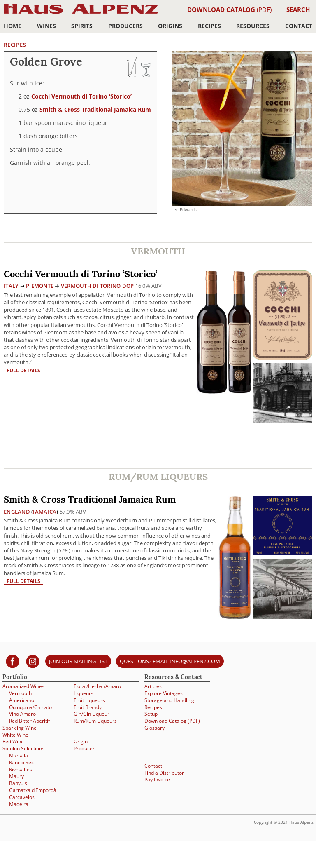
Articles (153, 686)
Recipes (209, 26)
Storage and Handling (169, 700)
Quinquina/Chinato (30, 707)
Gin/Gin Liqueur (91, 713)
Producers (125, 26)
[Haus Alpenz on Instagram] (32, 661)
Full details (23, 370)
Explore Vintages (163, 693)
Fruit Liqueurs (89, 700)
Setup (151, 713)
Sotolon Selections (23, 748)
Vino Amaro (22, 713)
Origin (81, 741)
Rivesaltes (20, 769)
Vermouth (20, 693)
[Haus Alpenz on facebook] (12, 661)
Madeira (18, 804)
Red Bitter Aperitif (29, 720)
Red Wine (13, 741)
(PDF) (229, 9)
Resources (253, 26)
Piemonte (39, 285)
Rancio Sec (21, 762)
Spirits (82, 26)
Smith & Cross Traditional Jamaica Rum (95, 109)
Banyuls (18, 783)
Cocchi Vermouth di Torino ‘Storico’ (81, 96)
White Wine (15, 734)
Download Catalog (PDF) (172, 720)
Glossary (154, 727)
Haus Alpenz (81, 13)
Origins (170, 26)
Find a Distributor (164, 772)
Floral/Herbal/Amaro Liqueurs (97, 690)
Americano (21, 700)
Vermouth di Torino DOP (97, 285)
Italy (11, 285)
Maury (16, 776)
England (17, 511)
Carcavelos (22, 797)
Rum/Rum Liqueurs (95, 720)
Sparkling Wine (19, 727)
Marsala (18, 755)
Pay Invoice (157, 779)
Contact (298, 26)
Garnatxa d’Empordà (32, 790)
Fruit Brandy (88, 707)
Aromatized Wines (23, 686)
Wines (46, 26)
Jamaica (44, 511)
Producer (84, 748)
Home (12, 26)
